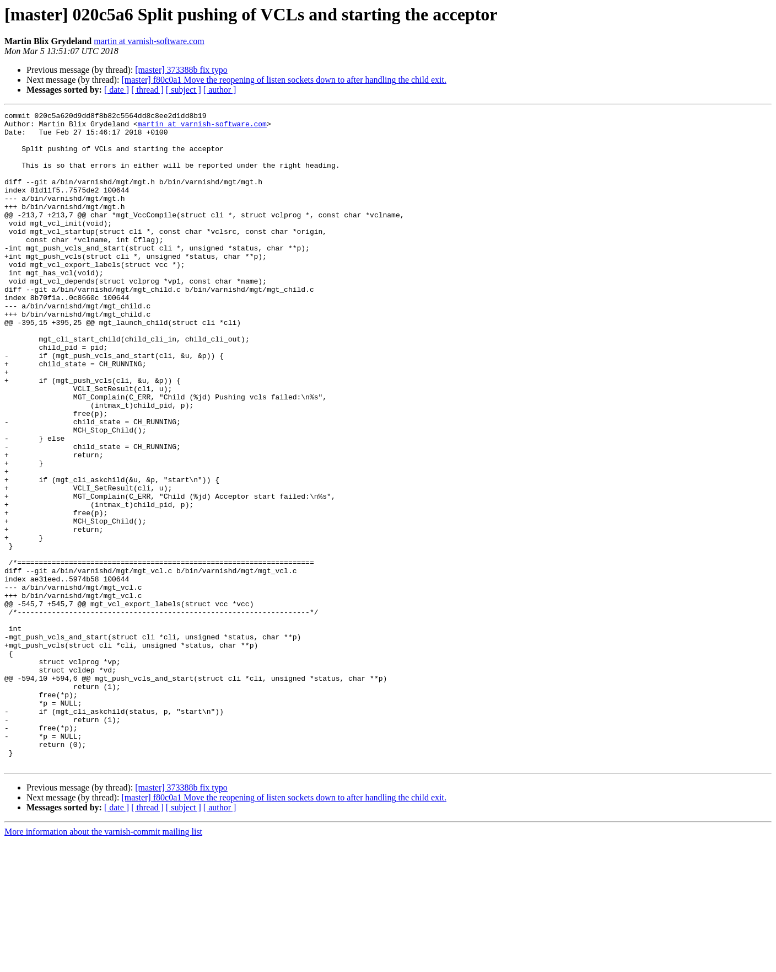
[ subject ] (183, 89)
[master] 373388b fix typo (181, 69)
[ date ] (116, 89)
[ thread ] (147, 89)
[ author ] (219, 89)
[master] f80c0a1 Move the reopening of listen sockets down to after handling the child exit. (283, 79)
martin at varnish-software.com (149, 41)
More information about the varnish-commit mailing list (103, 962)
